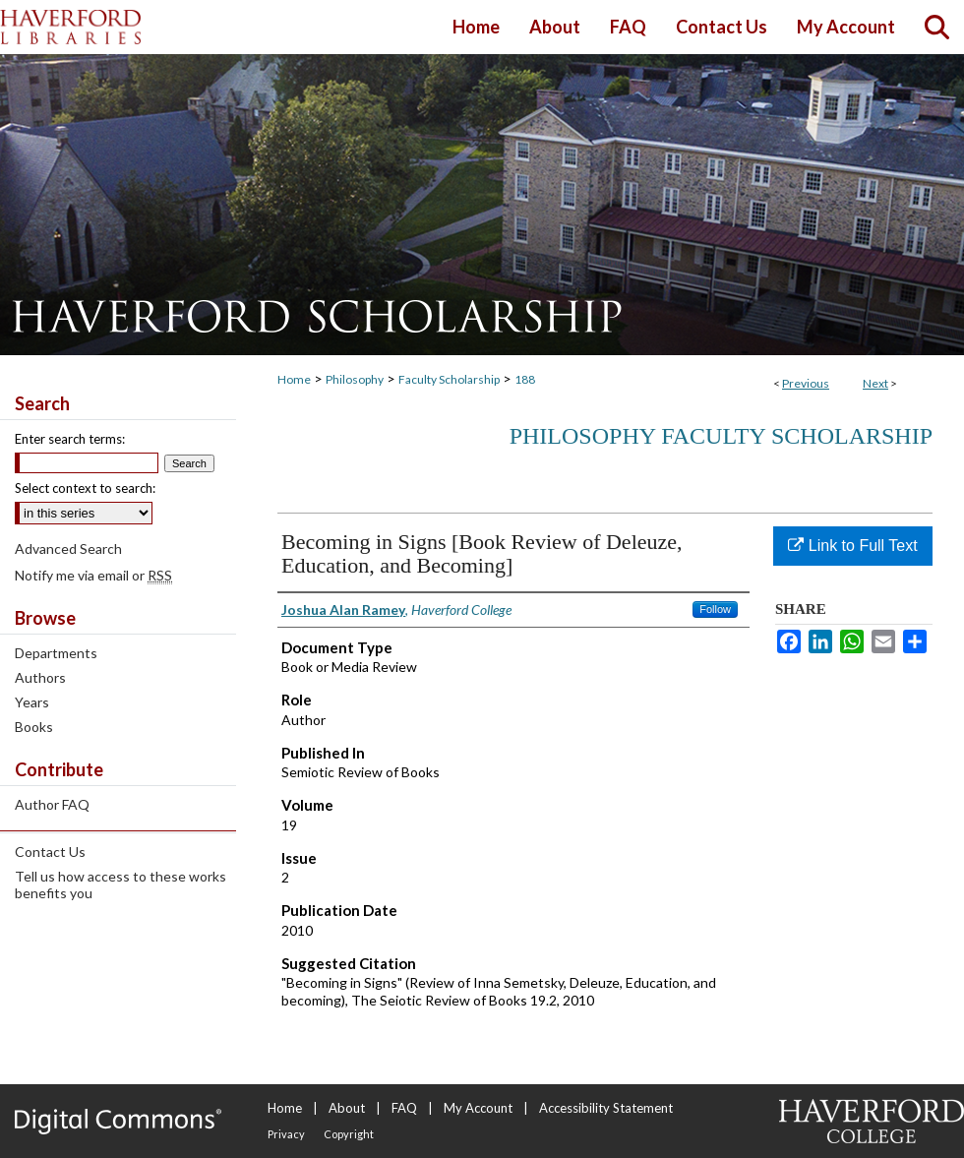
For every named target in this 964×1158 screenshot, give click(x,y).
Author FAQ (52, 804)
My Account (478, 1108)
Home (294, 379)
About (347, 1108)
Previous (805, 383)
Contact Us (50, 851)
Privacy (286, 1134)
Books (34, 726)
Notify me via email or (93, 575)
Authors (40, 677)
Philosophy (355, 379)
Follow (715, 609)
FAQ (404, 1108)
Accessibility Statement (606, 1108)
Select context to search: (85, 488)
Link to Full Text (852, 545)
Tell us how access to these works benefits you (120, 884)
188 (524, 379)
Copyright (349, 1134)
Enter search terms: (70, 439)
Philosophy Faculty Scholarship (721, 436)
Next (875, 383)
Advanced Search (68, 548)
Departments (56, 652)
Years (32, 702)
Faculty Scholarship (449, 379)
